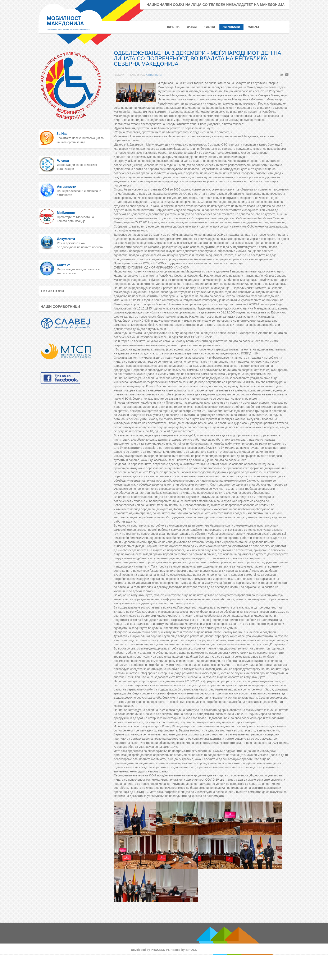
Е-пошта (286, 74)
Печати (281, 74)
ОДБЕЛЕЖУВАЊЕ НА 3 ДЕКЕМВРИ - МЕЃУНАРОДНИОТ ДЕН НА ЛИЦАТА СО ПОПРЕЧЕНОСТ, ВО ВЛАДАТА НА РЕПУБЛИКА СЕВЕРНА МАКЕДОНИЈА (197, 58)
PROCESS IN (160, 949)
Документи (66, 239)
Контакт (63, 265)
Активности (153, 75)
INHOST (191, 949)
